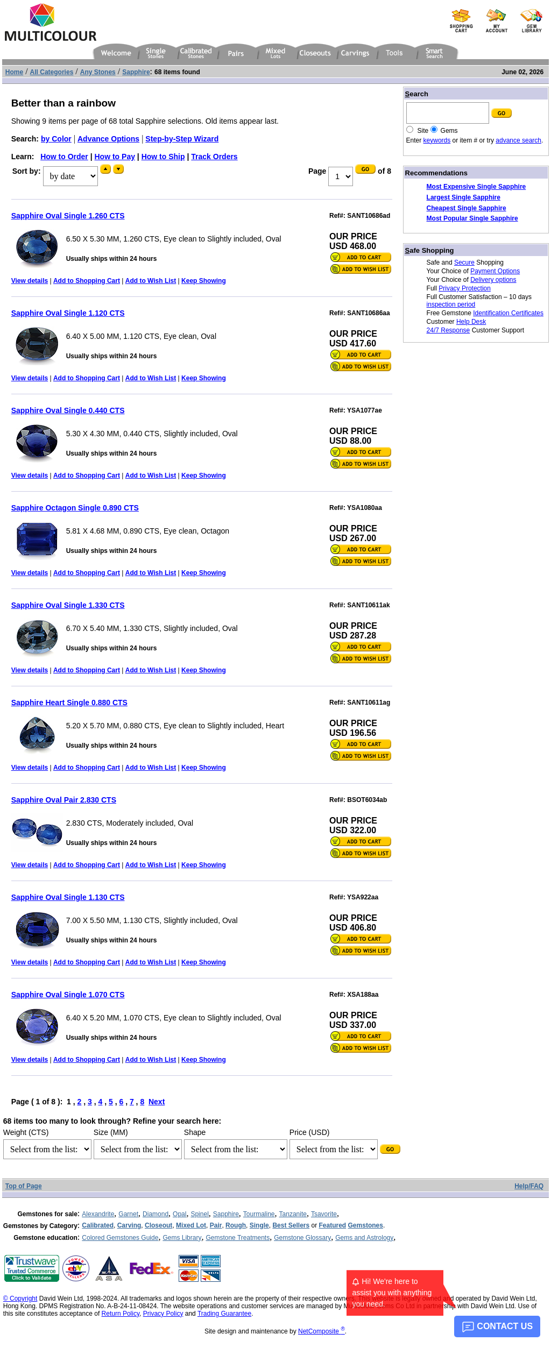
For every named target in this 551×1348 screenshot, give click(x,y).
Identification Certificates (508, 313)
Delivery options (493, 279)
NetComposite (321, 1331)
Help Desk (471, 321)
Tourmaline (259, 1214)
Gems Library (182, 1237)
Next (157, 1101)
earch (416, 94)
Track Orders (214, 156)
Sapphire (226, 1214)
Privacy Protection (465, 288)
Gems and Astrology (364, 1237)
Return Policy (120, 1313)
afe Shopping (429, 250)
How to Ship (163, 156)
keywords (437, 140)
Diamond (155, 1214)
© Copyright (20, 1298)
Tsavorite (324, 1214)
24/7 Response (448, 330)
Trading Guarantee (224, 1313)
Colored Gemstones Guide (120, 1237)
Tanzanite (293, 1214)
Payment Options (495, 271)
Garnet (128, 1214)
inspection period (451, 304)
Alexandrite (98, 1214)
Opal (179, 1214)
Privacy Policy (163, 1313)
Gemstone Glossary (302, 1237)
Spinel (199, 1214)
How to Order (64, 156)
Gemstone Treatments (238, 1237)
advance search (518, 140)
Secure (464, 262)
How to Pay (115, 156)
